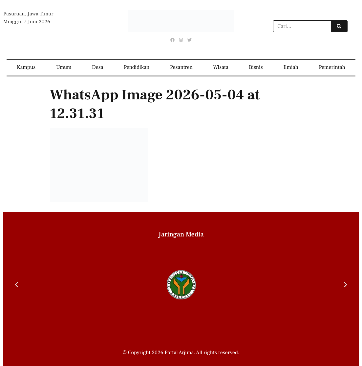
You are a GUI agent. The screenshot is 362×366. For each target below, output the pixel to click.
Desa (97, 67)
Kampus (26, 67)
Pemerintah (332, 67)
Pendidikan (136, 67)
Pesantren (181, 67)
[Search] (339, 26)
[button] (16, 284)
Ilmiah (290, 67)
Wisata (220, 67)
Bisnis (256, 67)
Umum (64, 67)
